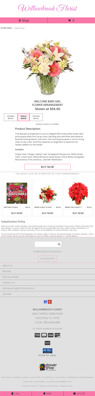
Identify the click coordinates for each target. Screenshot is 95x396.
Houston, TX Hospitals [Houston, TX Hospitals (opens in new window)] (42, 377)
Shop (24, 20)
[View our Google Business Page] (45, 303)
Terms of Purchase (48, 386)
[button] (47, 350)
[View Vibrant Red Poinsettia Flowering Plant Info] (78, 193)
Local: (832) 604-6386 (47, 322)
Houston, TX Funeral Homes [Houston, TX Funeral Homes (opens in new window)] (15, 377)
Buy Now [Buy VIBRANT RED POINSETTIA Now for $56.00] (78, 213)
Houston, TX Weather (33, 382)
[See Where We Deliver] (47, 258)
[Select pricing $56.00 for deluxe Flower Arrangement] (23, 117)
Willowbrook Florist (47, 9)
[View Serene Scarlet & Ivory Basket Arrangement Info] (47, 193)
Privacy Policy (30, 386)
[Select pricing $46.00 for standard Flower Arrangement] (10, 117)
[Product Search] (48, 244)
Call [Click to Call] (16, 393)
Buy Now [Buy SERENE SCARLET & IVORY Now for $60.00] (47, 213)
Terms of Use (66, 386)
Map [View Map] (47, 393)
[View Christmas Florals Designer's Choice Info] (17, 193)
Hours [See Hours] (79, 393)
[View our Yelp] (50, 303)
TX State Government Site (59, 382)
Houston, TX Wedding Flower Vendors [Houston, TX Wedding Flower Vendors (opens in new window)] (75, 377)
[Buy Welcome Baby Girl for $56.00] (47, 167)
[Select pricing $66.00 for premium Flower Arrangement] (36, 117)
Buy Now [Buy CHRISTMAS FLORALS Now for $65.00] (16, 213)
